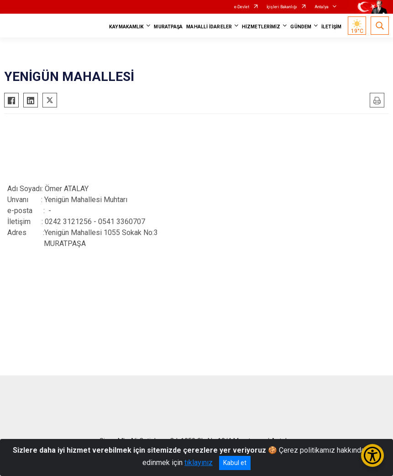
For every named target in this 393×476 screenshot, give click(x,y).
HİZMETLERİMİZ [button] (261, 27)
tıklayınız (198, 462)
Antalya (321, 7)
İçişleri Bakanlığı (282, 7)
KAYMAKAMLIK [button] (126, 27)
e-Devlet (241, 7)
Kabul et (234, 462)
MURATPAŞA (168, 27)
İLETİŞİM (331, 27)
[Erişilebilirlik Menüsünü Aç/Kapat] (372, 455)
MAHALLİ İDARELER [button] (209, 27)
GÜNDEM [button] (300, 27)
